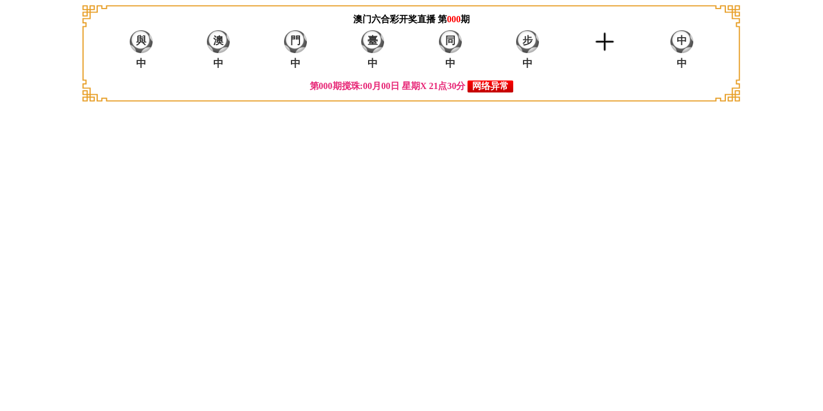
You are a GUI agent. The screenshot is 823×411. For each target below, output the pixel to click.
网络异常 (490, 86)
